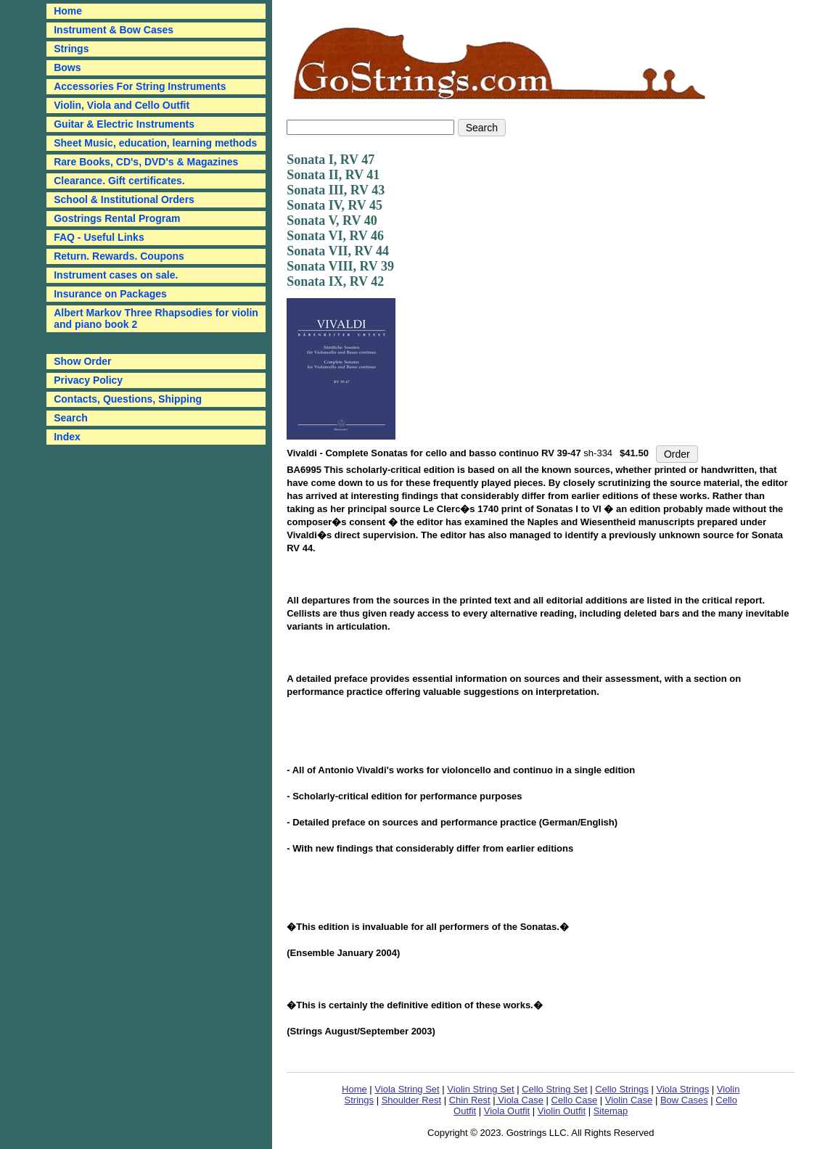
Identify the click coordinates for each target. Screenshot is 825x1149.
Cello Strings (622, 1089)
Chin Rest (470, 1100)
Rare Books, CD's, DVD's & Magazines (146, 162)
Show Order (82, 361)
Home (354, 1089)
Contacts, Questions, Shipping (128, 399)
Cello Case (574, 1100)
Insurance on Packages (110, 294)
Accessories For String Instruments (140, 86)
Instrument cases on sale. (116, 275)
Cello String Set (554, 1089)
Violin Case (629, 1100)
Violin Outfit (562, 1110)
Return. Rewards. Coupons (119, 256)
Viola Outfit (507, 1110)
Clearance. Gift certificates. (119, 180)
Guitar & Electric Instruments (124, 124)
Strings (71, 48)
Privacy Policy (88, 380)
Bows (67, 67)
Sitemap (611, 1110)
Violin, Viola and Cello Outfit (121, 105)
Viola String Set (406, 1089)
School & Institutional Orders (124, 199)
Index (67, 436)
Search (71, 418)
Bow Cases (684, 1100)
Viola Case (519, 1100)
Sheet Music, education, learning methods (155, 143)
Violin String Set (480, 1089)
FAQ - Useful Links (99, 237)
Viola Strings (682, 1089)
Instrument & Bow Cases (113, 30)
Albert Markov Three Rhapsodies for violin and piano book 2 (156, 318)
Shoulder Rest (411, 1100)
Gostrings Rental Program (117, 218)
